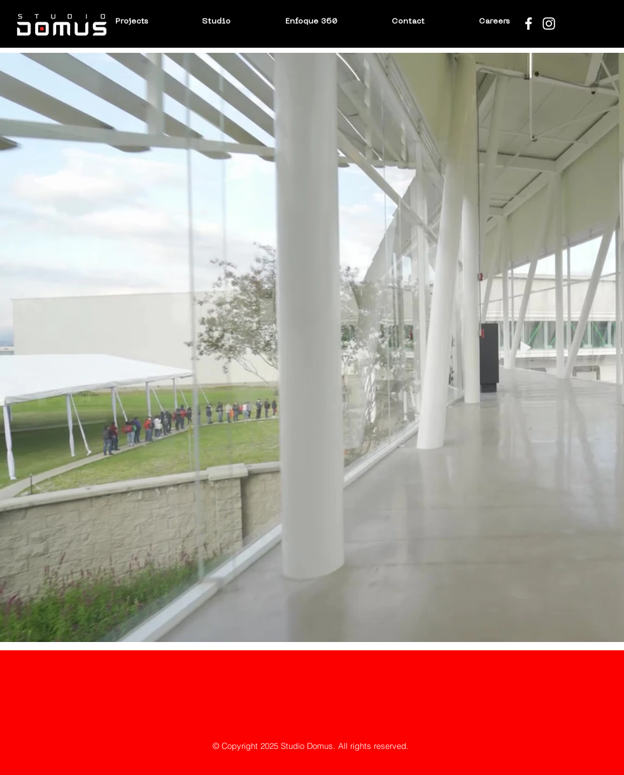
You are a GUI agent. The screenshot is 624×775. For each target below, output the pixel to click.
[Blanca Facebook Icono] (528, 23)
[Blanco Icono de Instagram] (549, 23)
